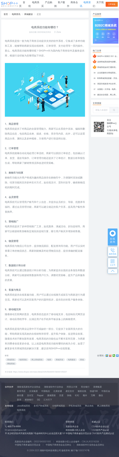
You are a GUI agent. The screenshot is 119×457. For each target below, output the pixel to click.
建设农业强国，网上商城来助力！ (105, 94)
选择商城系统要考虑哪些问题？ (105, 61)
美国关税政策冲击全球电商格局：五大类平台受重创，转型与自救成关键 (105, 83)
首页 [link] (6, 14)
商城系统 (11, 360)
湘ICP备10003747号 (80, 450)
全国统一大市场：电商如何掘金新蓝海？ (105, 89)
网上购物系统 (103, 406)
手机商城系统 (75, 406)
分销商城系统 (58, 406)
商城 (82, 360)
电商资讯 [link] (16, 14)
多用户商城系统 (41, 406)
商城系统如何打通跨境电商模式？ (105, 67)
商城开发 (59, 360)
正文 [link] (39, 14)
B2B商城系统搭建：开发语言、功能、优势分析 (105, 78)
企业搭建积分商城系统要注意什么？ (105, 72)
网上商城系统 (37, 360)
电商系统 (17, 50)
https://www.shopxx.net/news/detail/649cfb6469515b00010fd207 (40, 372)
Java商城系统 (23, 406)
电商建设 (71, 360)
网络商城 (11, 364)
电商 (49, 360)
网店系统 (89, 406)
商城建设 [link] (28, 14)
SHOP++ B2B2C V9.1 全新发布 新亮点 (105, 56)
